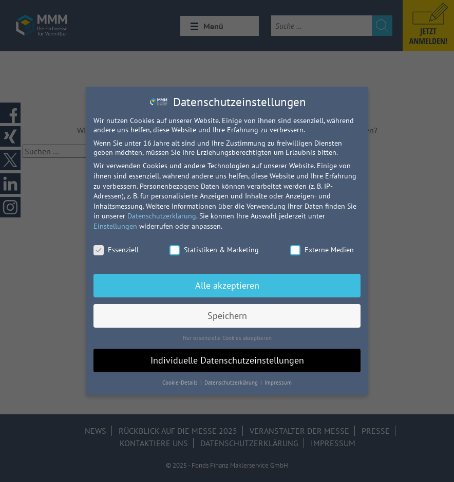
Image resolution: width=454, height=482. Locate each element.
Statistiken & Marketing (214, 249)
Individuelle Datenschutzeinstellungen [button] (227, 360)
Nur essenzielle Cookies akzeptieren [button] (227, 338)
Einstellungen (115, 226)
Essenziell (116, 249)
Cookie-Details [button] (180, 382)
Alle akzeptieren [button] (227, 285)
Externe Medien (322, 249)
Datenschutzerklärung (161, 215)
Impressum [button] (278, 382)
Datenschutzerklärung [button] (231, 382)
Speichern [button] (227, 316)
